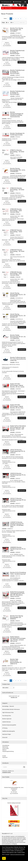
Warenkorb (22, 42)
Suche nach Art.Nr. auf (14, 696)
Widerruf (4, 749)
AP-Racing (4, 728)
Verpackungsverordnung (8, 751)
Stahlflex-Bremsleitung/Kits (8, 731)
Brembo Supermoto (6, 718)
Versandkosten (8, 45)
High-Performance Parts (8, 712)
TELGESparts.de (6, 2)
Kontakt (4, 755)
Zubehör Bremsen (6, 721)
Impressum (4, 757)
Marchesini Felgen (6, 734)
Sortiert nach (22, 22)
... (23, 18)
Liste (7, 22)
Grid (12, 22)
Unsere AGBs (5, 748)
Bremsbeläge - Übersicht (8, 706)
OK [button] (4, 858)
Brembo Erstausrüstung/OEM (9, 725)
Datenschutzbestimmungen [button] (17, 854)
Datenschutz (5, 747)
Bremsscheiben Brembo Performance (11, 709)
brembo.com (14, 697)
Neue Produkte (8, 8)
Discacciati (4, 737)
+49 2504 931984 (17, 1)
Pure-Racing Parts (6, 715)
